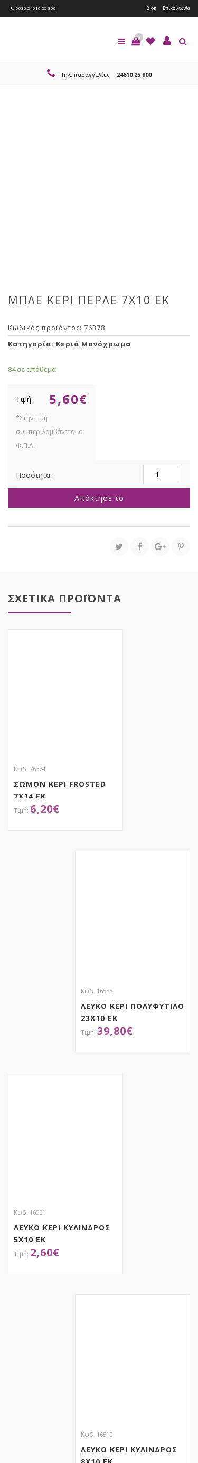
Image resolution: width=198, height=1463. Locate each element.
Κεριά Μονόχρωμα (93, 344)
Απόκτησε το (99, 498)
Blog (151, 8)
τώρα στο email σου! (95, 1258)
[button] (135, 41)
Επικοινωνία (176, 8)
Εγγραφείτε (36, 1303)
